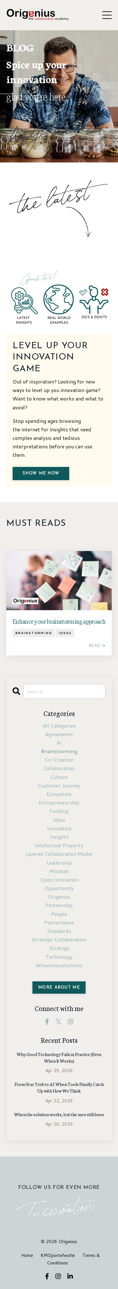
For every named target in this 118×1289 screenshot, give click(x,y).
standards (59, 930)
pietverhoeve (59, 922)
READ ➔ (96, 645)
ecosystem (59, 794)
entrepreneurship (59, 802)
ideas (65, 633)
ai (59, 742)
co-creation (59, 759)
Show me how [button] (41, 473)
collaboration (59, 768)
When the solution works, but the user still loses (59, 1114)
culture (59, 777)
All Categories (59, 725)
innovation (59, 828)
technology (59, 956)
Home (27, 1255)
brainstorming (33, 633)
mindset (59, 871)
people (59, 913)
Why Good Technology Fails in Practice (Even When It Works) (59, 1057)
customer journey (59, 785)
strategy (59, 947)
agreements (59, 734)
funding (59, 811)
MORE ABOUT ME (59, 987)
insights (59, 836)
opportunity (59, 888)
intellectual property (59, 845)
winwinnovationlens (59, 965)
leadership (59, 862)
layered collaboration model (59, 853)
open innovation (59, 879)
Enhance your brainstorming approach (59, 620)
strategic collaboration (59, 939)
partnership (59, 905)
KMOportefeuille (58, 1255)
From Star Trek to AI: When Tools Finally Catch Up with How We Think (59, 1087)
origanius (59, 896)
